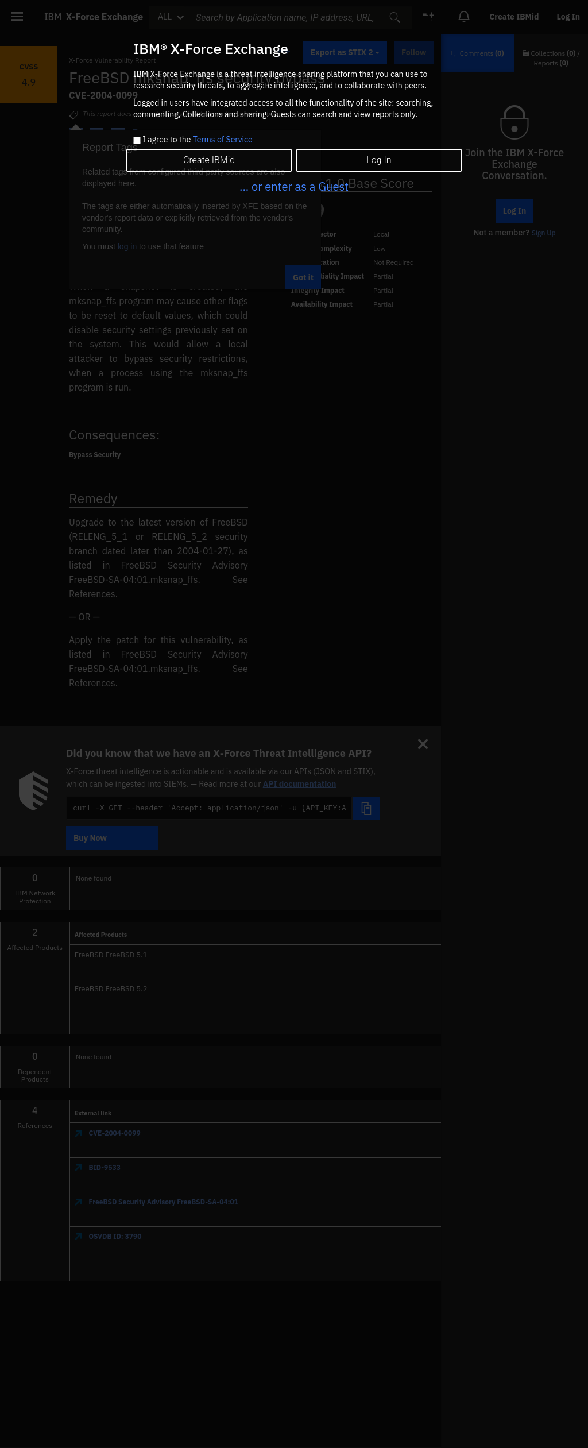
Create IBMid (209, 160)
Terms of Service (223, 139)
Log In (378, 160)
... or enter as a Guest (294, 186)
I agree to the (197, 140)
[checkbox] (137, 140)
